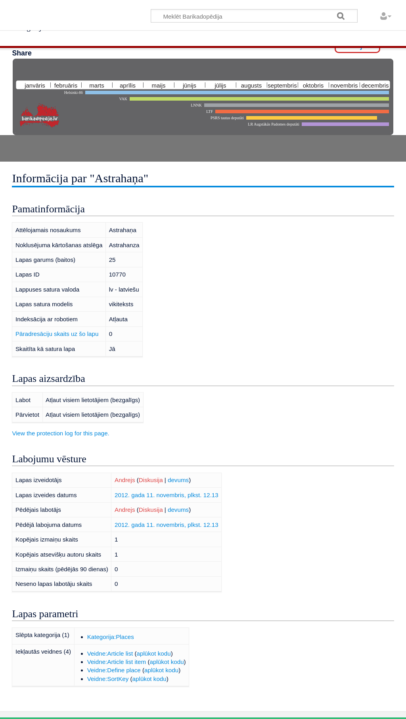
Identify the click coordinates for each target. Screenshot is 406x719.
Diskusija (151, 480)
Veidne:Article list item (116, 661)
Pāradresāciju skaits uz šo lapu (56, 333)
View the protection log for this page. (60, 433)
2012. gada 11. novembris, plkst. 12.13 (166, 495)
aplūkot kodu (154, 653)
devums (178, 480)
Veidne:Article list (110, 653)
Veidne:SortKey (108, 678)
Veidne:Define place (114, 670)
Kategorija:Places (110, 636)
